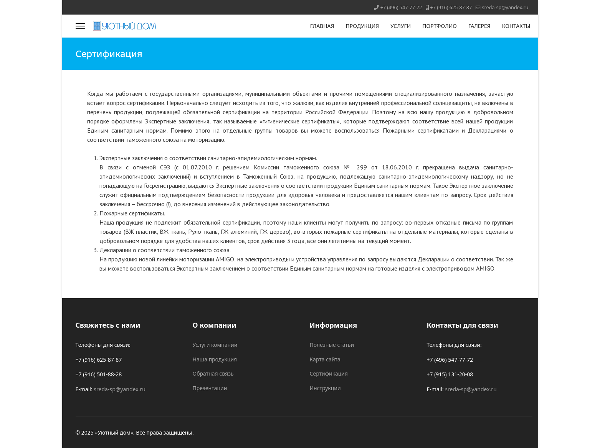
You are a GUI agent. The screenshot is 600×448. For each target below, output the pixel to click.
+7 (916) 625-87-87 (451, 7)
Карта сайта (325, 359)
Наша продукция (215, 359)
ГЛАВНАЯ (322, 26)
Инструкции (325, 388)
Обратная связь (213, 373)
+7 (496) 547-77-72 (401, 7)
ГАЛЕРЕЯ (479, 26)
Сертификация (329, 373)
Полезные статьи (332, 344)
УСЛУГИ (400, 26)
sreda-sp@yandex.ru (505, 7)
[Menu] (80, 26)
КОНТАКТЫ (516, 26)
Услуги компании (215, 344)
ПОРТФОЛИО (439, 26)
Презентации (210, 388)
